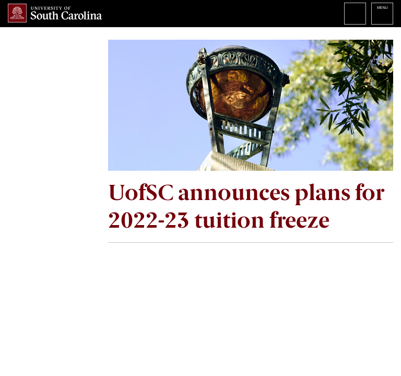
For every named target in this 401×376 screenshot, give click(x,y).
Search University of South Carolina (355, 14)
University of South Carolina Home (55, 13)
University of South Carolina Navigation (382, 14)
